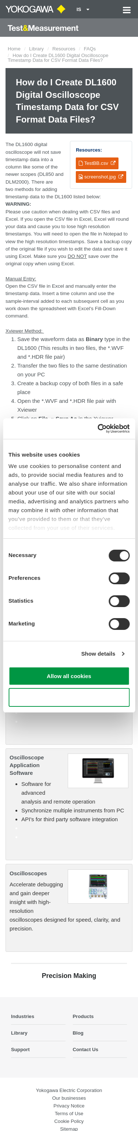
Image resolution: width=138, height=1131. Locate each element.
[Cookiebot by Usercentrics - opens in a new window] (98, 428)
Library (36, 49)
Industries (22, 1016)
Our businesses (69, 1098)
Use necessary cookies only (69, 697)
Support (20, 1049)
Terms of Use (69, 1113)
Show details (98, 653)
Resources (63, 49)
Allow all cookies (69, 676)
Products (83, 1016)
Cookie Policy (69, 1121)
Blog (78, 1033)
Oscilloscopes (28, 873)
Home (14, 49)
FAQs (90, 49)
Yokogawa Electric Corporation (69, 1090)
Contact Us (86, 1049)
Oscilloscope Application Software (27, 765)
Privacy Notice (68, 1106)
